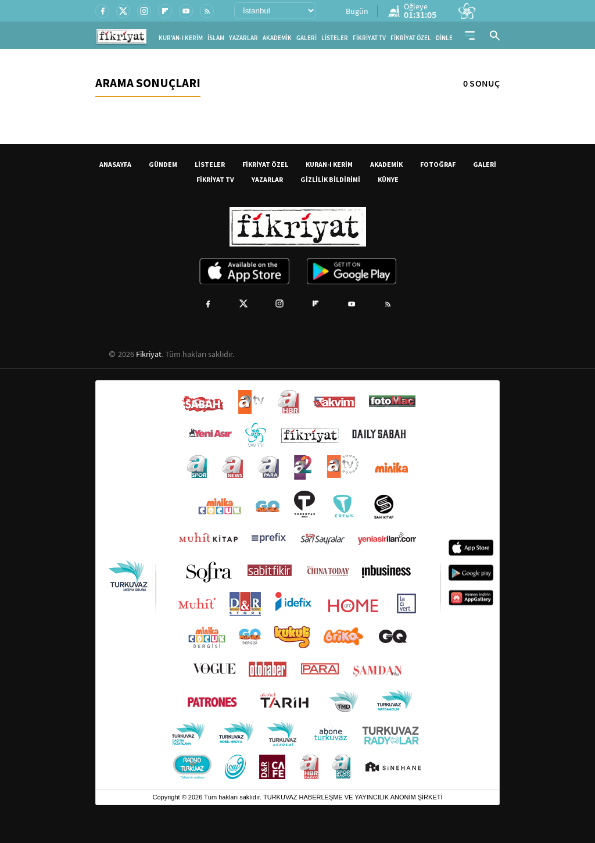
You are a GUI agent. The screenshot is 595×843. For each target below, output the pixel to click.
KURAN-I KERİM (329, 164)
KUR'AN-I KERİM (181, 38)
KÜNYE (388, 179)
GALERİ (306, 38)
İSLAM (215, 38)
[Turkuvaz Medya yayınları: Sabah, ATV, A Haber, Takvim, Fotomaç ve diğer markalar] (297, 585)
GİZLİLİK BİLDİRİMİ (330, 179)
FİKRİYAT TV (369, 38)
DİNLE (444, 38)
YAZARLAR (243, 38)
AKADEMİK (277, 38)
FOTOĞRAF (438, 164)
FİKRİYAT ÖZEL (410, 38)
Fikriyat (149, 354)
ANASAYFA (115, 164)
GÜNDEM (163, 164)
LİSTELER (334, 38)
